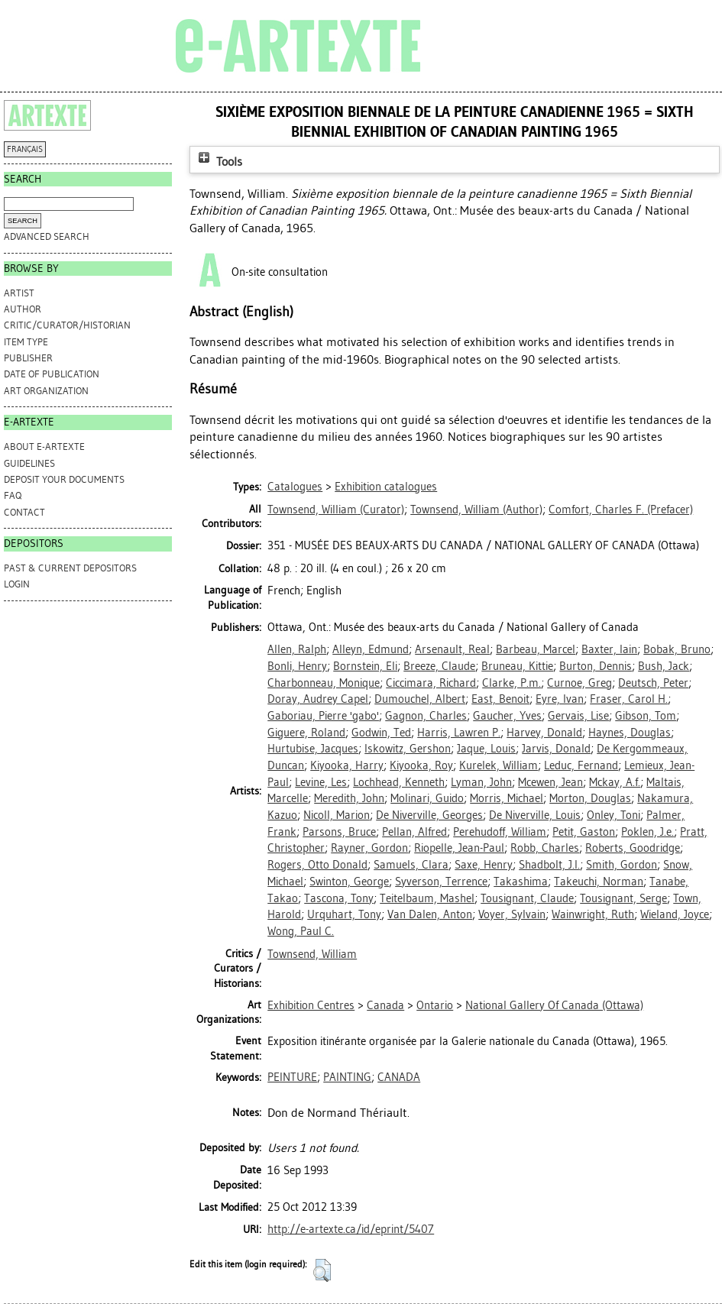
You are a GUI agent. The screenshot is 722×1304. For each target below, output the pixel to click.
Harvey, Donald (544, 732)
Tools (218, 161)
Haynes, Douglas (629, 732)
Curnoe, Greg (579, 683)
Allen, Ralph (296, 649)
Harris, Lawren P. (458, 732)
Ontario (434, 1005)
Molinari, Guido (427, 798)
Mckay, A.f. (614, 782)
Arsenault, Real (452, 649)
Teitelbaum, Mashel (427, 898)
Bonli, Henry (297, 666)
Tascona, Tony (339, 898)
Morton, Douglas (590, 798)
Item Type (26, 342)
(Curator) (335, 509)
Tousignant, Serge (623, 898)
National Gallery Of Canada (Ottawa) (554, 1005)
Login (17, 584)
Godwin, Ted (381, 732)
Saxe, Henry (484, 865)
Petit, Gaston (583, 832)
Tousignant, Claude (527, 898)
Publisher (28, 358)
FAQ (12, 495)
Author (22, 309)
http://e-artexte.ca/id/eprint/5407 (350, 1229)
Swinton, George (349, 881)
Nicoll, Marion (336, 815)
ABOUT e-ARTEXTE (44, 446)
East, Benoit (500, 699)
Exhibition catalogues (386, 486)
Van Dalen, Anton (429, 914)
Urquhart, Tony (344, 914)
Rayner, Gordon (369, 848)
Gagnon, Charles (426, 716)
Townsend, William (312, 954)
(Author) (476, 509)
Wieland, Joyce (674, 914)
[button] (322, 1270)
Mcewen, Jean (550, 782)
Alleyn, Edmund (370, 649)
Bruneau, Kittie (517, 666)
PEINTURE (292, 1077)
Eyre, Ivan (560, 699)
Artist (19, 293)
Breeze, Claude (439, 666)
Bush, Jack (663, 666)
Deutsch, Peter (653, 683)
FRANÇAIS (25, 149)
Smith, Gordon (621, 865)
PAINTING (347, 1077)
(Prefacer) (621, 509)
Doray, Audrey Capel (317, 699)
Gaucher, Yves (507, 716)
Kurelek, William (498, 765)
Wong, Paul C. (300, 931)
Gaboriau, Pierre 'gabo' (323, 716)
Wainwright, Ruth (593, 914)
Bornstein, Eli (365, 666)
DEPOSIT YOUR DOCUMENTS (64, 479)
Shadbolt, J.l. (549, 865)
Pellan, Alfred (414, 832)
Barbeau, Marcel (535, 649)
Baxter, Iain (609, 649)
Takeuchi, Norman (598, 881)
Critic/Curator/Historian (67, 325)
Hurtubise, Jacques (312, 749)
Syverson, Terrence (441, 881)
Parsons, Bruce (339, 832)
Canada (385, 1005)
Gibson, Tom (645, 716)
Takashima (521, 881)
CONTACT (24, 512)
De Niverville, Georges (429, 815)
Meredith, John (349, 798)
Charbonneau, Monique (323, 683)
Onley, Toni (613, 815)
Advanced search (46, 236)
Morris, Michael (506, 798)
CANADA (398, 1077)
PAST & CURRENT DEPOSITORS (70, 568)
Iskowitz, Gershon (407, 749)
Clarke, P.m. (511, 683)
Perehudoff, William (499, 832)
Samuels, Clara (411, 865)
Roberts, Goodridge (632, 848)
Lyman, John (481, 782)
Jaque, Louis (486, 749)
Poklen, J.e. (647, 832)
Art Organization (46, 390)
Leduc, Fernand (581, 765)
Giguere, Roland (306, 732)
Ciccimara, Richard (431, 683)
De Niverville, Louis (535, 815)
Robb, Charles (544, 848)
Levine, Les (321, 782)
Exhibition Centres (311, 1005)
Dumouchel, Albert (419, 699)
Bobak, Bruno (677, 649)
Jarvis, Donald (556, 749)
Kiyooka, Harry (347, 765)
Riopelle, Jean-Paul (459, 848)
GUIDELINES (29, 463)
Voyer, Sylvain (512, 914)
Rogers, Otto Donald (317, 865)
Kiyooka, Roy (421, 765)
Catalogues (294, 486)
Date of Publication (51, 374)
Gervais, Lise (578, 716)
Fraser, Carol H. (629, 699)
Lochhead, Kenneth (399, 782)
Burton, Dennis (595, 666)
